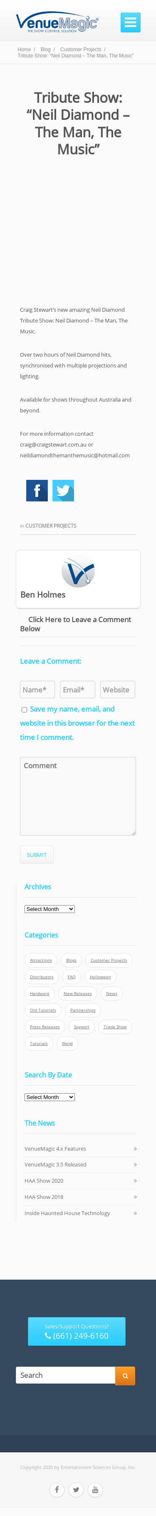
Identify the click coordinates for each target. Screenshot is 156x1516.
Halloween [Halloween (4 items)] (100, 977)
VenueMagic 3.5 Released (56, 1164)
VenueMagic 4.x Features (55, 1148)
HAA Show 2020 (44, 1180)
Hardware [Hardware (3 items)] (40, 993)
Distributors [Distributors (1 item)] (42, 977)
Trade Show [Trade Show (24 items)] (115, 1027)
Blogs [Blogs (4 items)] (71, 960)
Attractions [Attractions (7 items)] (41, 960)
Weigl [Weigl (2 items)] (67, 1043)
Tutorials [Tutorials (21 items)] (39, 1043)
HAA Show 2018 (44, 1197)
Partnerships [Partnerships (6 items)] (83, 1010)
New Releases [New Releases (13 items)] (78, 993)
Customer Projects (51, 525)
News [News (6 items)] (111, 993)
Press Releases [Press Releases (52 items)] (45, 1027)
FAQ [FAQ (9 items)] (72, 977)
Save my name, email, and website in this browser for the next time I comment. (77, 723)
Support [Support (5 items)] (81, 1027)
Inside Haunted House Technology (67, 1213)
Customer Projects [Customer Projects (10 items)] (109, 960)
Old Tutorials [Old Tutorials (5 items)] (43, 1010)
